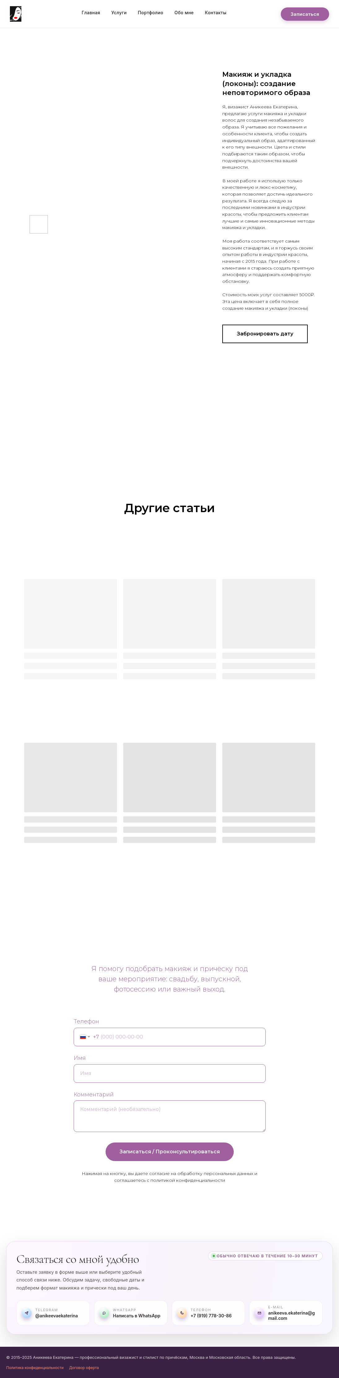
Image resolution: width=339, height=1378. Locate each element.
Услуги (119, 12)
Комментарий (94, 1094)
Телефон (86, 1021)
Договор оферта (84, 1367)
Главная (91, 12)
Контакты (216, 12)
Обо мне (183, 12)
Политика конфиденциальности (34, 1367)
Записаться (305, 14)
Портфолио (150, 12)
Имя (80, 1058)
